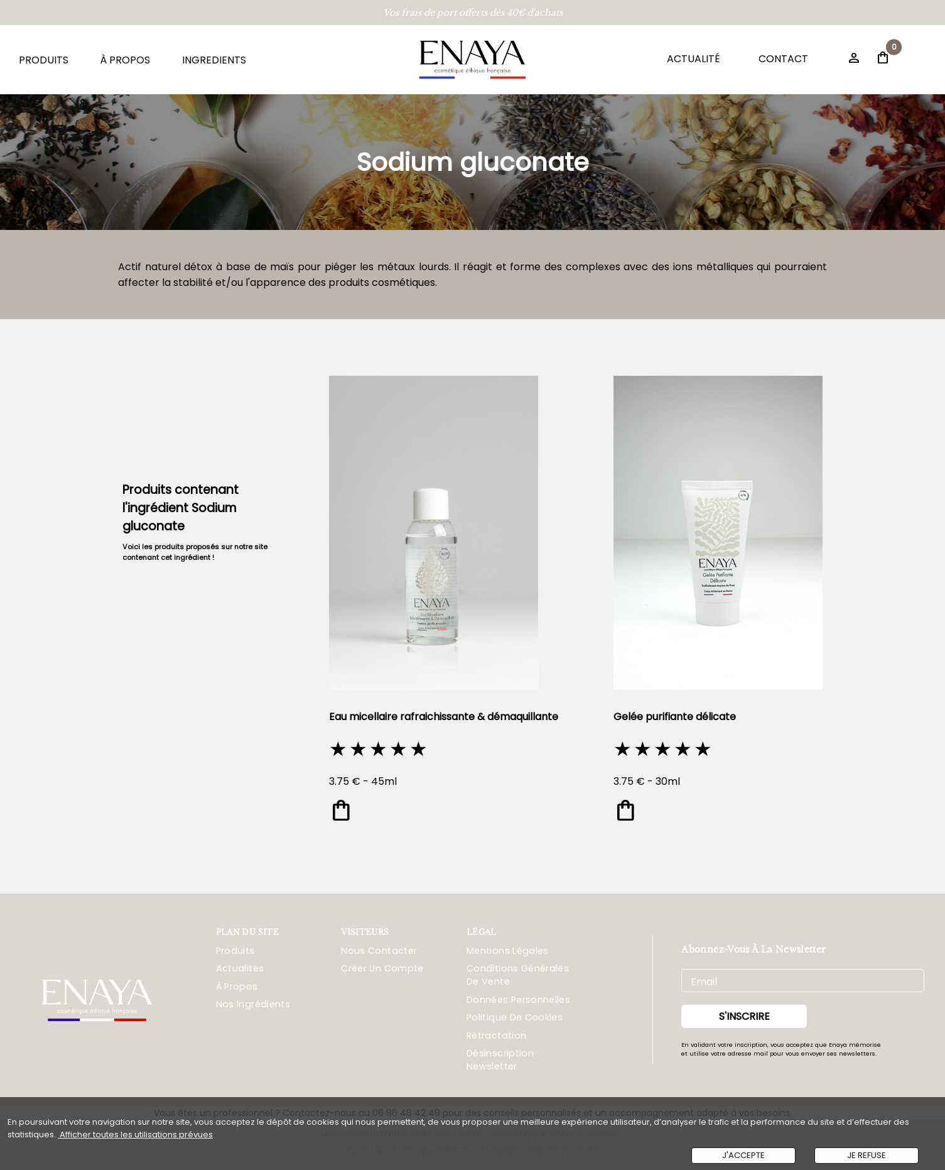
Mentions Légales (508, 950)
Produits (235, 950)
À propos (237, 986)
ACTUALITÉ (693, 59)
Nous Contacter (379, 950)
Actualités (240, 968)
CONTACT (783, 59)
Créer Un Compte (382, 968)
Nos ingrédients (253, 1004)
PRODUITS (43, 60)
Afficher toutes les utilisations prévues (135, 1134)
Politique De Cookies (515, 1017)
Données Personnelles (518, 999)
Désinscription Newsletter (500, 1060)
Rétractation (496, 1035)
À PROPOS (125, 60)
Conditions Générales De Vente (518, 975)
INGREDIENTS (214, 60)
